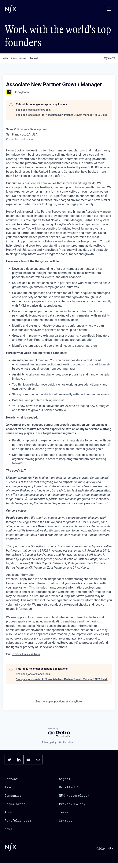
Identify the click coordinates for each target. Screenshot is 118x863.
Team (8, 787)
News (8, 829)
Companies (13, 795)
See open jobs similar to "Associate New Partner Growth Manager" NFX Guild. (62, 114)
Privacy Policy (72, 804)
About (9, 812)
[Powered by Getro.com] (59, 732)
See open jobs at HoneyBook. (33, 109)
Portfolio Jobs (18, 820)
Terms (63, 812)
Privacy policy (49, 742)
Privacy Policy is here (26, 654)
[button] (108, 9)
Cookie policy (66, 742)
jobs (5, 58)
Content (11, 779)
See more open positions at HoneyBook (59, 701)
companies (19, 58)
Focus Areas (15, 804)
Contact (65, 820)
